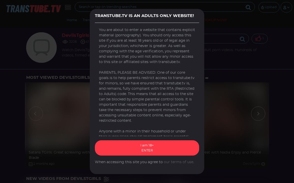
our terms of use (178, 162)
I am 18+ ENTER (147, 148)
